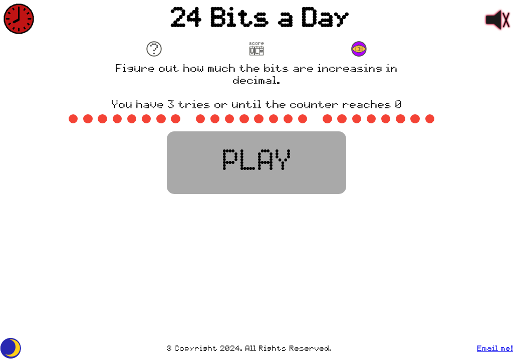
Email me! (495, 349)
